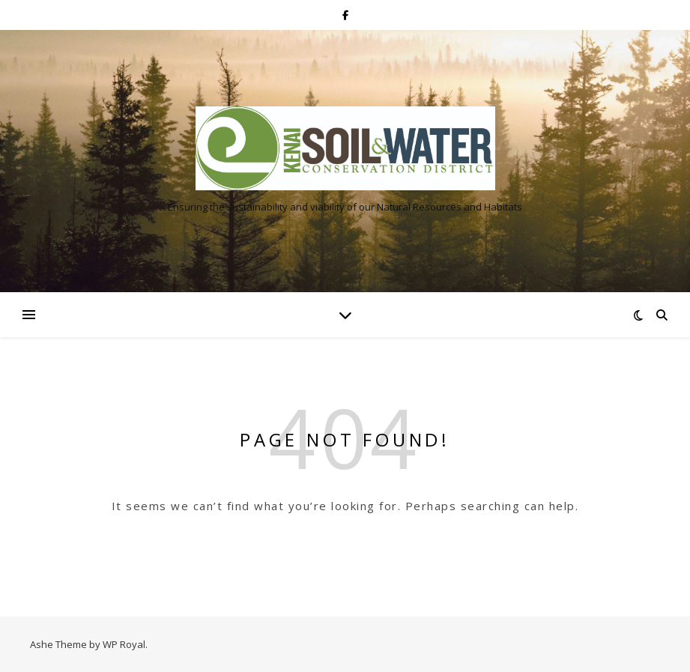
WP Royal (124, 644)
